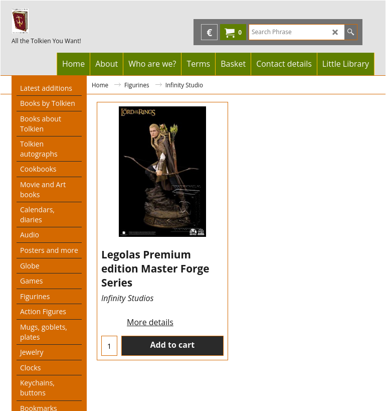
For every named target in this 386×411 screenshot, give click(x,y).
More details (150, 322)
